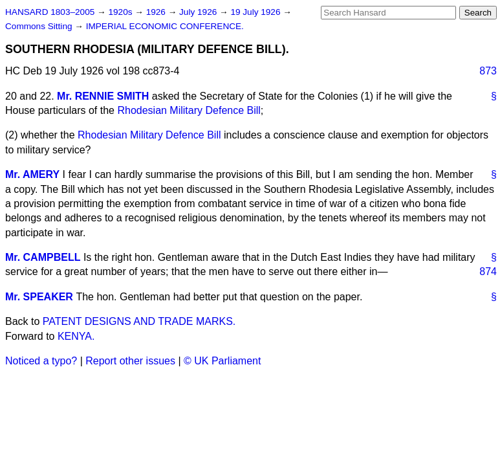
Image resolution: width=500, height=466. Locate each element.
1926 (157, 12)
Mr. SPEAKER (39, 296)
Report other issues (130, 360)
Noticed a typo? (41, 360)
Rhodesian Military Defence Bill (188, 110)
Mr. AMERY (32, 174)
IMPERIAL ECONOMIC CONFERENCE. (165, 26)
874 (488, 271)
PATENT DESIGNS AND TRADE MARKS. (139, 321)
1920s (121, 12)
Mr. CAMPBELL (42, 257)
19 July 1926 (256, 12)
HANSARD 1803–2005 (49, 12)
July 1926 (199, 12)
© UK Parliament (222, 360)
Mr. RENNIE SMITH (103, 96)
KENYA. (76, 336)
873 (488, 70)
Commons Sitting (39, 26)
